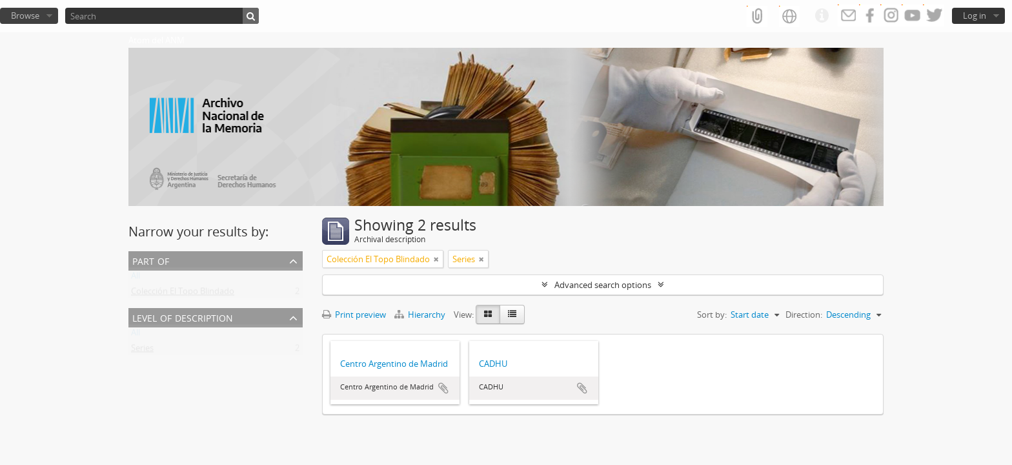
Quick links (821, 16)
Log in (974, 15)
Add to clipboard (443, 388)
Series (142, 350)
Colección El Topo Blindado (182, 294)
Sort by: (712, 314)
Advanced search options (602, 285)
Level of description (182, 317)
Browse (25, 15)
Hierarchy (420, 314)
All (135, 278)
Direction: (803, 314)
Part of (150, 260)
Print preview (354, 314)
